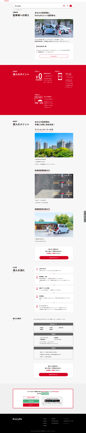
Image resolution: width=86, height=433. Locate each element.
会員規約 (45, 418)
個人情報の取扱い (55, 421)
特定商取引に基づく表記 (68, 421)
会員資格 (45, 421)
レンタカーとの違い (48, 99)
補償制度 (53, 418)
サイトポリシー (67, 418)
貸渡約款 (45, 423)
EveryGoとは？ (49, 75)
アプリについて (69, 77)
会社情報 (45, 425)
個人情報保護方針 (55, 423)
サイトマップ (66, 423)
